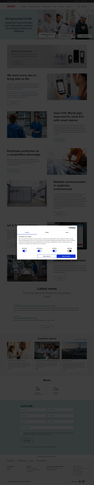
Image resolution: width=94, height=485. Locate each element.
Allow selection (46, 256)
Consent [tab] (27, 232)
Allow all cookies (66, 256)
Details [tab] (47, 232)
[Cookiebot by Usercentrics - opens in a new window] (70, 228)
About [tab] (67, 232)
